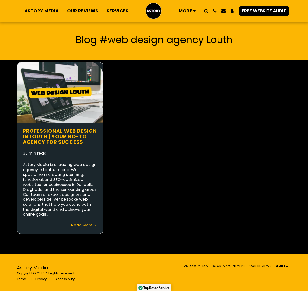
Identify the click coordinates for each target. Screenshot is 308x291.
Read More (84, 225)
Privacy (41, 279)
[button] (206, 10)
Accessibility (65, 279)
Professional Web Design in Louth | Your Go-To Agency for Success (60, 136)
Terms (22, 279)
